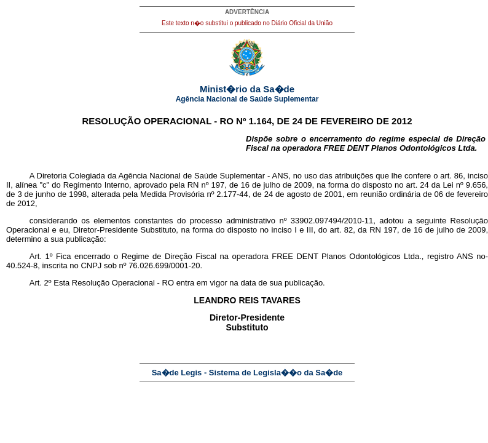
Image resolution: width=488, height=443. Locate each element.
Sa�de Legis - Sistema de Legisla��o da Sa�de (247, 372)
